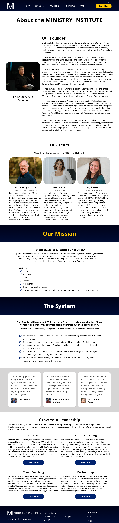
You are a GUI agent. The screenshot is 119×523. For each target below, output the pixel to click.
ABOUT (82, 6)
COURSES (40, 6)
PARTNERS (70, 6)
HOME (27, 6)
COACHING (55, 6)
